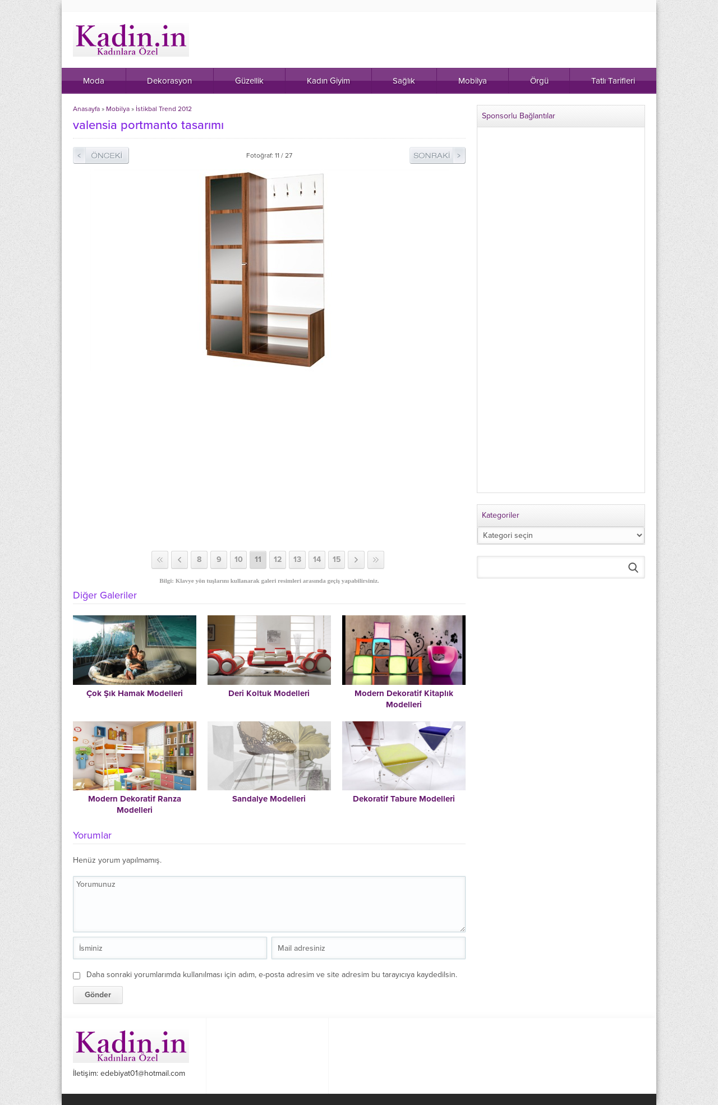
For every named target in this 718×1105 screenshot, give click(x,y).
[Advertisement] (269, 461)
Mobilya (118, 109)
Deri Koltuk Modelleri (269, 693)
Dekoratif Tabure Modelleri (404, 799)
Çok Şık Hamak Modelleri (134, 693)
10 (238, 559)
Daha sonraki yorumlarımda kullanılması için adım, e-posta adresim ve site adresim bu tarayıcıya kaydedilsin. (271, 974)
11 (258, 559)
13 (297, 559)
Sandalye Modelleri (269, 799)
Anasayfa (86, 109)
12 (278, 559)
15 (337, 559)
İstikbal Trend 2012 (164, 109)
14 (317, 559)
